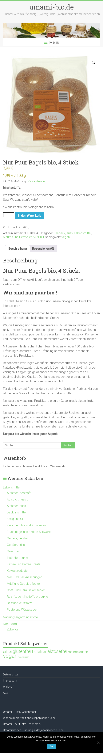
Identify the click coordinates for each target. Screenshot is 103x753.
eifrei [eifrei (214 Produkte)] (7, 651)
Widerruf (8, 686)
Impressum (10, 680)
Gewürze (13, 551)
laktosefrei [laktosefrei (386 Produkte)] (57, 651)
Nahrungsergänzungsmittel (20, 617)
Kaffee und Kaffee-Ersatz (23, 564)
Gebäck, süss (64, 233)
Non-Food (10, 624)
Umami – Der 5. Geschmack (20, 711)
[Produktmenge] (8, 214)
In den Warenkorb (29, 215)
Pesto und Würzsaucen (22, 609)
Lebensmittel (82, 233)
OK (51, 746)
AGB (5, 692)
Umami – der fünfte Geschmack (22, 724)
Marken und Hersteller (17, 237)
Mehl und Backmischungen (24, 577)
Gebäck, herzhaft (18, 538)
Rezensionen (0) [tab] (43, 248)
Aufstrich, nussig (17, 499)
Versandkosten (37, 181)
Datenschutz (10, 674)
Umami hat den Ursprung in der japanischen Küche (33, 730)
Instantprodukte (17, 558)
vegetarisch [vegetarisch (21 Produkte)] (23, 657)
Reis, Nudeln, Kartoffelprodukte (27, 596)
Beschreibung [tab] (17, 248)
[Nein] (98, 742)
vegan (65, 237)
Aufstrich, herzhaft (19, 493)
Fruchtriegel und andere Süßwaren (29, 532)
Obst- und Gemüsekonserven (26, 590)
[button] (93, 62)
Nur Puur (38, 237)
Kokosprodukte (17, 571)
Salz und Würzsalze (20, 603)
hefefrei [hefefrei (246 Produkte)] (39, 651)
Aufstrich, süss (16, 506)
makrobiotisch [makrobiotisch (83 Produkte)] (78, 652)
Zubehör (12, 629)
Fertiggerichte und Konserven (26, 525)
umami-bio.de (51, 6)
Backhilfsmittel (16, 512)
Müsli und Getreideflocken (24, 583)
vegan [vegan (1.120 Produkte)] (10, 656)
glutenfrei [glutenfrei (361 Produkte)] (22, 651)
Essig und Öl (15, 519)
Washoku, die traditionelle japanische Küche (29, 717)
